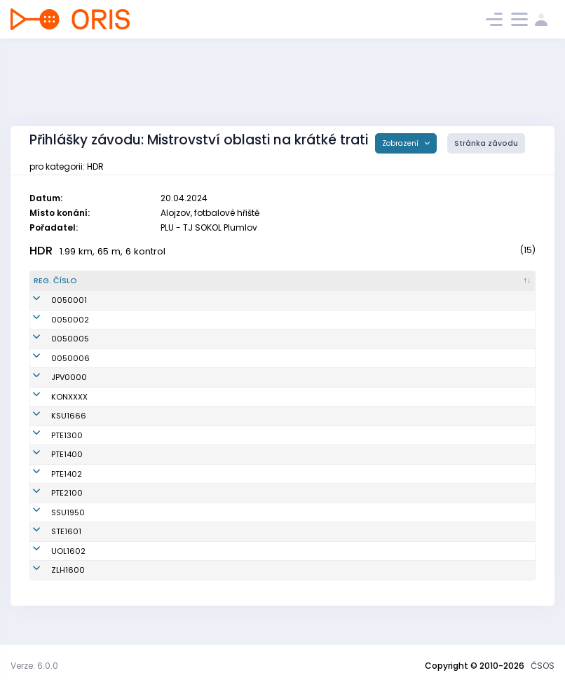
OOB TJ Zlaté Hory (295, 581)
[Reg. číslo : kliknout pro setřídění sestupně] (71, 281)
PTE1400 (49, 466)
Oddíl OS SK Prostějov (303, 377)
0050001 (51, 300)
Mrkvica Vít (138, 581)
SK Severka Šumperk (300, 523)
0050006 (53, 358)
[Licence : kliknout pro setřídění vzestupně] (435, 281)
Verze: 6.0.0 (34, 666)
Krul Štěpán (138, 504)
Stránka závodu (486, 143)
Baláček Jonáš (145, 562)
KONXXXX (52, 396)
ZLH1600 (50, 581)
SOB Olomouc (287, 562)
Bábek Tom (137, 485)
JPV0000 (51, 377)
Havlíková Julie (146, 422)
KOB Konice (283, 396)
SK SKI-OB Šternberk (299, 543)
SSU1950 (50, 523)
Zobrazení (401, 143)
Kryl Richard (139, 543)
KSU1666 (51, 422)
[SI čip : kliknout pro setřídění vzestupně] (502, 281)
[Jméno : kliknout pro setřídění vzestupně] (185, 281)
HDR (41, 251)
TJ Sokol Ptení (287, 446)
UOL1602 (51, 562)
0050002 (53, 319)
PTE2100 (49, 504)
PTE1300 (49, 446)
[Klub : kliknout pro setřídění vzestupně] (329, 281)
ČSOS (542, 666)
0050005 (53, 338)
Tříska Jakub (141, 446)
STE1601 (49, 543)
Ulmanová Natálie (152, 523)
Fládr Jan (135, 466)
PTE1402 (49, 485)
